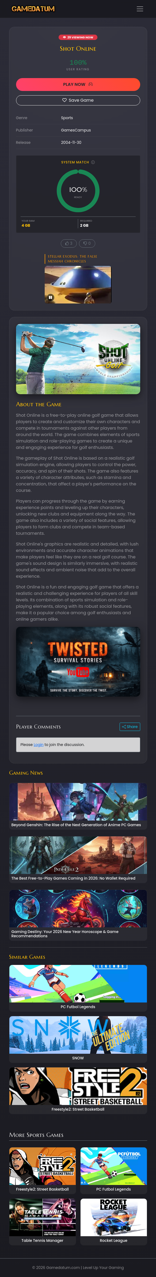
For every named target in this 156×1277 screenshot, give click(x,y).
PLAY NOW (78, 84)
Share (130, 726)
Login (39, 744)
